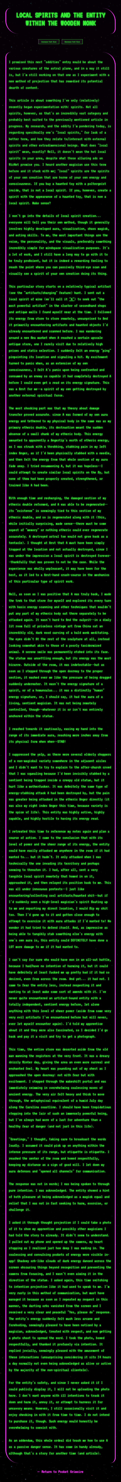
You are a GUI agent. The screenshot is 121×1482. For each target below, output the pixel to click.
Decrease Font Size (72, 42)
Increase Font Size (48, 42)
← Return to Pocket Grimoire (60, 1472)
